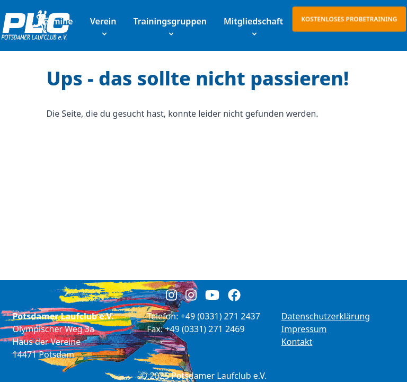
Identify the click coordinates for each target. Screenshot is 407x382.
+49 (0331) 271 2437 (220, 316)
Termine (56, 21)
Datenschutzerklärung (325, 316)
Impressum (304, 329)
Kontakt (297, 342)
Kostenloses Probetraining (349, 18)
